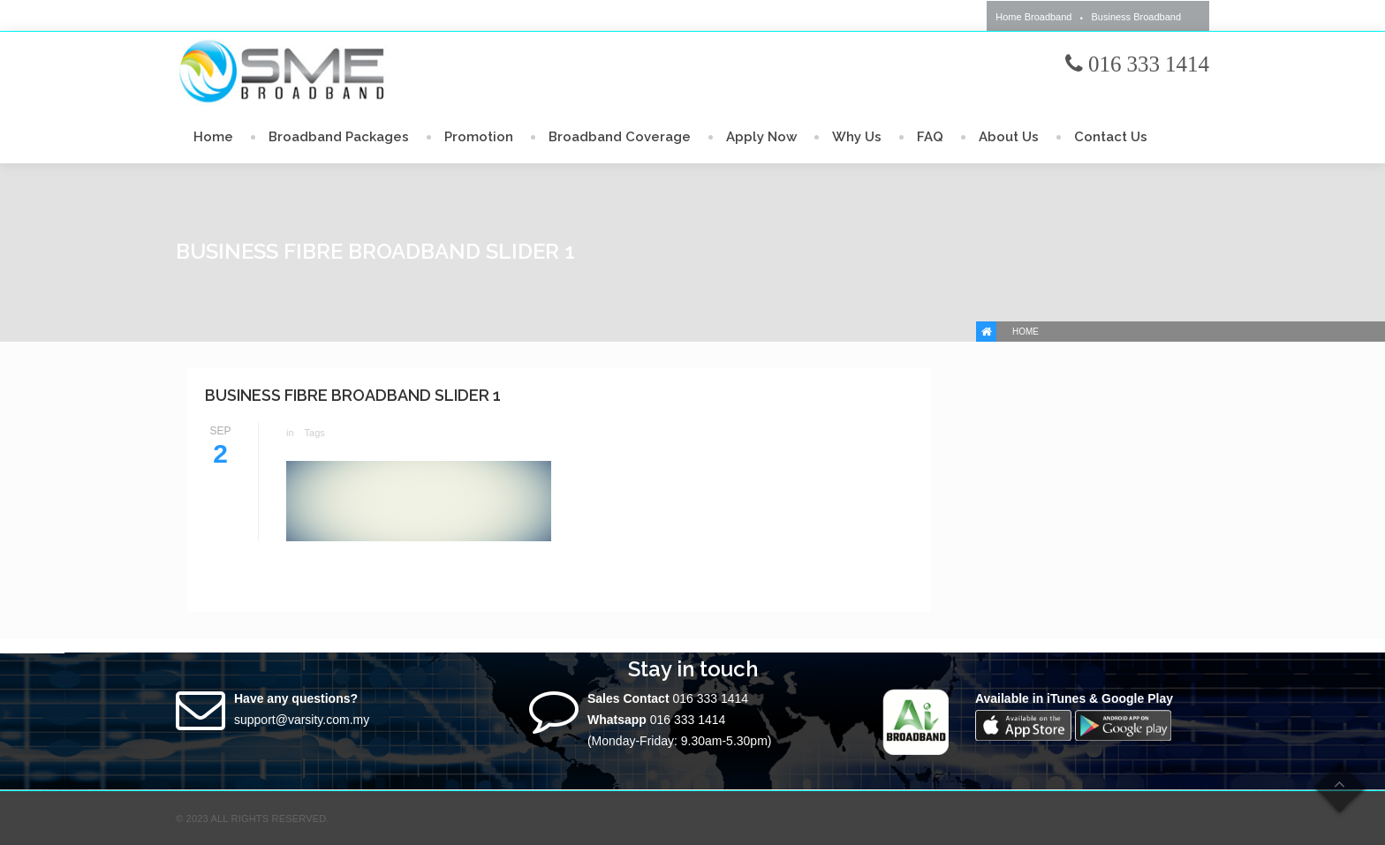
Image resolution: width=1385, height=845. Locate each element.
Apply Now (761, 137)
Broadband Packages (339, 137)
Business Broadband (1136, 16)
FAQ (930, 137)
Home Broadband (1033, 16)
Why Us (857, 137)
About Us (1009, 137)
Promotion (478, 137)
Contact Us (1110, 137)
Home (213, 137)
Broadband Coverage (620, 137)
